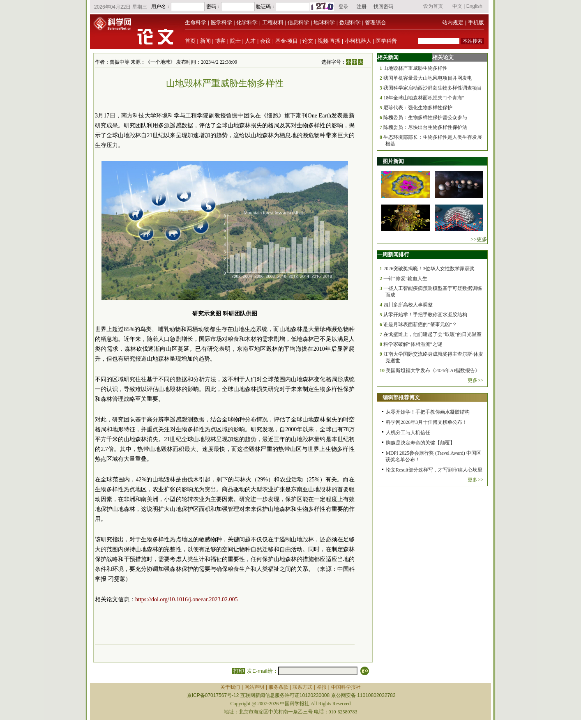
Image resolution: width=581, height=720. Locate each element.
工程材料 (273, 22)
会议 (265, 41)
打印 (238, 671)
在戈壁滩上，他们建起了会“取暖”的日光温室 (432, 334)
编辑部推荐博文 (401, 397)
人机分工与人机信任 (408, 432)
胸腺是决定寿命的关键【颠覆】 (420, 443)
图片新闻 (393, 161)
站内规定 (452, 22)
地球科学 (324, 22)
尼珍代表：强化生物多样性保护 (417, 107)
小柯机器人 (358, 41)
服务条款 (278, 687)
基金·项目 (286, 41)
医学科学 (221, 22)
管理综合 (375, 22)
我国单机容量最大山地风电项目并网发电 (427, 78)
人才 (250, 41)
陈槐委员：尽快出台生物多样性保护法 (425, 127)
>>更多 (478, 239)
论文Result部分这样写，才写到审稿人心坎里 (434, 470)
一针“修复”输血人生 (405, 278)
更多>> (475, 380)
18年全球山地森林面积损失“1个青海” (423, 98)
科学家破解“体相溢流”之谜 (412, 344)
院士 (235, 41)
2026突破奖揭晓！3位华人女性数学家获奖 (429, 268)
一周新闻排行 (393, 254)
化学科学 (247, 22)
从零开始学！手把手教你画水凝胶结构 (425, 314)
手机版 (476, 22)
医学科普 (386, 41)
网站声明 (254, 687)
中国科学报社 (346, 687)
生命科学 (195, 22)
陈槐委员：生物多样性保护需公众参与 (425, 117)
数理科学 (350, 22)
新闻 (205, 41)
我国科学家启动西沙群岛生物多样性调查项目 (432, 88)
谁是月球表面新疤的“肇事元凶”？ (420, 324)
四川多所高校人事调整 (408, 305)
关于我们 (230, 687)
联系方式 (302, 687)
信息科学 (298, 22)
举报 (322, 687)
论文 (307, 41)
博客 (220, 41)
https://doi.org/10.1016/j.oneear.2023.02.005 (186, 599)
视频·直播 (329, 41)
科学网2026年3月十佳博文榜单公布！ (426, 422)
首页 (190, 41)
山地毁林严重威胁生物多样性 (415, 68)
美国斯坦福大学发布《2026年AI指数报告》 (433, 370)
